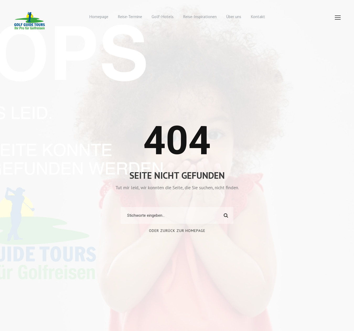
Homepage (98, 16)
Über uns (233, 16)
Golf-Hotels (163, 16)
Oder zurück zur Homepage (177, 230)
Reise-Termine (130, 16)
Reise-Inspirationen (200, 16)
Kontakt (258, 16)
